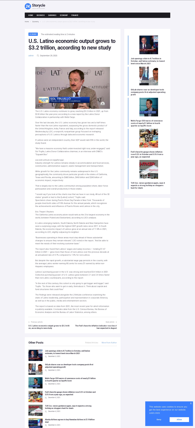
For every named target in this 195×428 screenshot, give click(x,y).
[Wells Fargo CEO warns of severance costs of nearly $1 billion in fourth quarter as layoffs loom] (149, 107)
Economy (35, 22)
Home (27, 22)
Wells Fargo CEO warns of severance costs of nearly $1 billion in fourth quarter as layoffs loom (147, 123)
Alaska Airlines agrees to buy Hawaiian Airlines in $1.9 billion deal (103, 383)
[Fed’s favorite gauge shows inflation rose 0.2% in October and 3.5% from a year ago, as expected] (149, 138)
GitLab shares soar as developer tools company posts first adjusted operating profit (148, 92)
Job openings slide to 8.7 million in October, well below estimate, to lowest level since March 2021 (148, 61)
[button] (72, 88)
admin (31, 55)
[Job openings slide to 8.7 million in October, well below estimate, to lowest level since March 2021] (149, 45)
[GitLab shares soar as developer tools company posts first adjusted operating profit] (149, 76)
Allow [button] (179, 420)
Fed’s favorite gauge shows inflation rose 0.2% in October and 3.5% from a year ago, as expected (147, 154)
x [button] (191, 403)
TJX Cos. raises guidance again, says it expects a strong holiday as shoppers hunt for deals (148, 185)
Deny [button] (159, 420)
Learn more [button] (154, 413)
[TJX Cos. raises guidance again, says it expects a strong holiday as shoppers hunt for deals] (149, 169)
